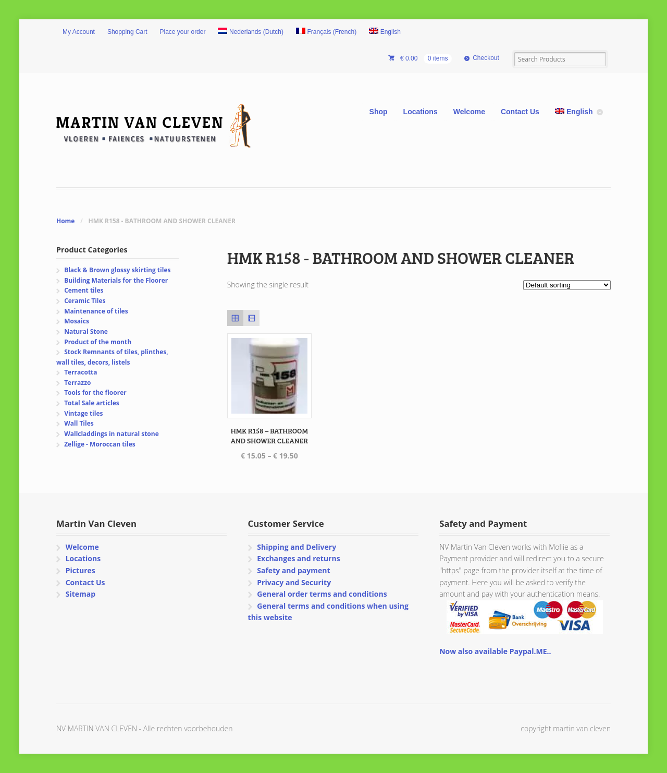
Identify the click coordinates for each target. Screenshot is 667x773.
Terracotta (80, 372)
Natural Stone (86, 331)
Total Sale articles (91, 402)
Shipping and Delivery (296, 547)
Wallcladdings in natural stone (111, 433)
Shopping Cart (127, 31)
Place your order (183, 31)
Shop (378, 111)
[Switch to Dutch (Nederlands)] (251, 32)
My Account (79, 31)
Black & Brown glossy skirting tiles (117, 269)
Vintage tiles (83, 413)
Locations (420, 111)
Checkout (486, 58)
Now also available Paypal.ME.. (495, 651)
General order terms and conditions (322, 594)
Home (65, 220)
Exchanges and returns (298, 558)
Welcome (469, 111)
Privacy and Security (294, 582)
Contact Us (520, 111)
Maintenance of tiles (96, 311)
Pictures (80, 570)
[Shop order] (567, 285)
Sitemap (80, 594)
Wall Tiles (79, 423)
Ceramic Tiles (84, 300)
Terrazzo (77, 382)
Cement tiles (83, 290)
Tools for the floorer (95, 392)
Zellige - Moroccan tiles (99, 444)
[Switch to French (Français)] (326, 32)
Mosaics (76, 321)
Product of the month (97, 341)
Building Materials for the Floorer (116, 280)
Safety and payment (293, 570)
